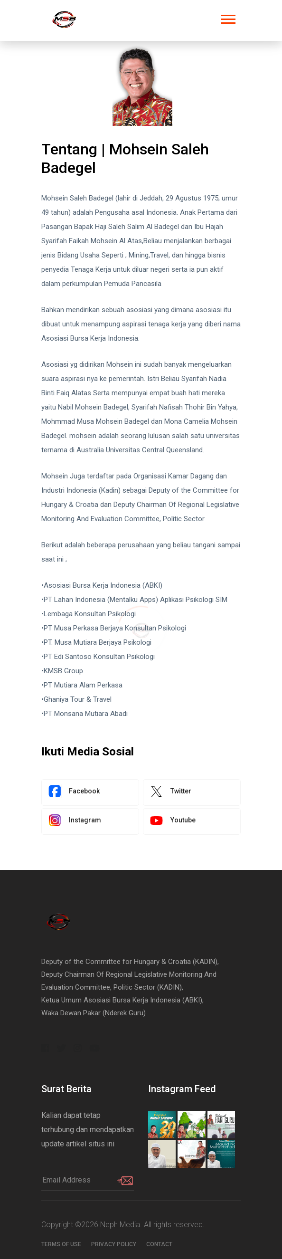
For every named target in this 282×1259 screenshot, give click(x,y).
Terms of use (61, 1244)
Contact (159, 1244)
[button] (227, 17)
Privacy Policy (113, 1244)
